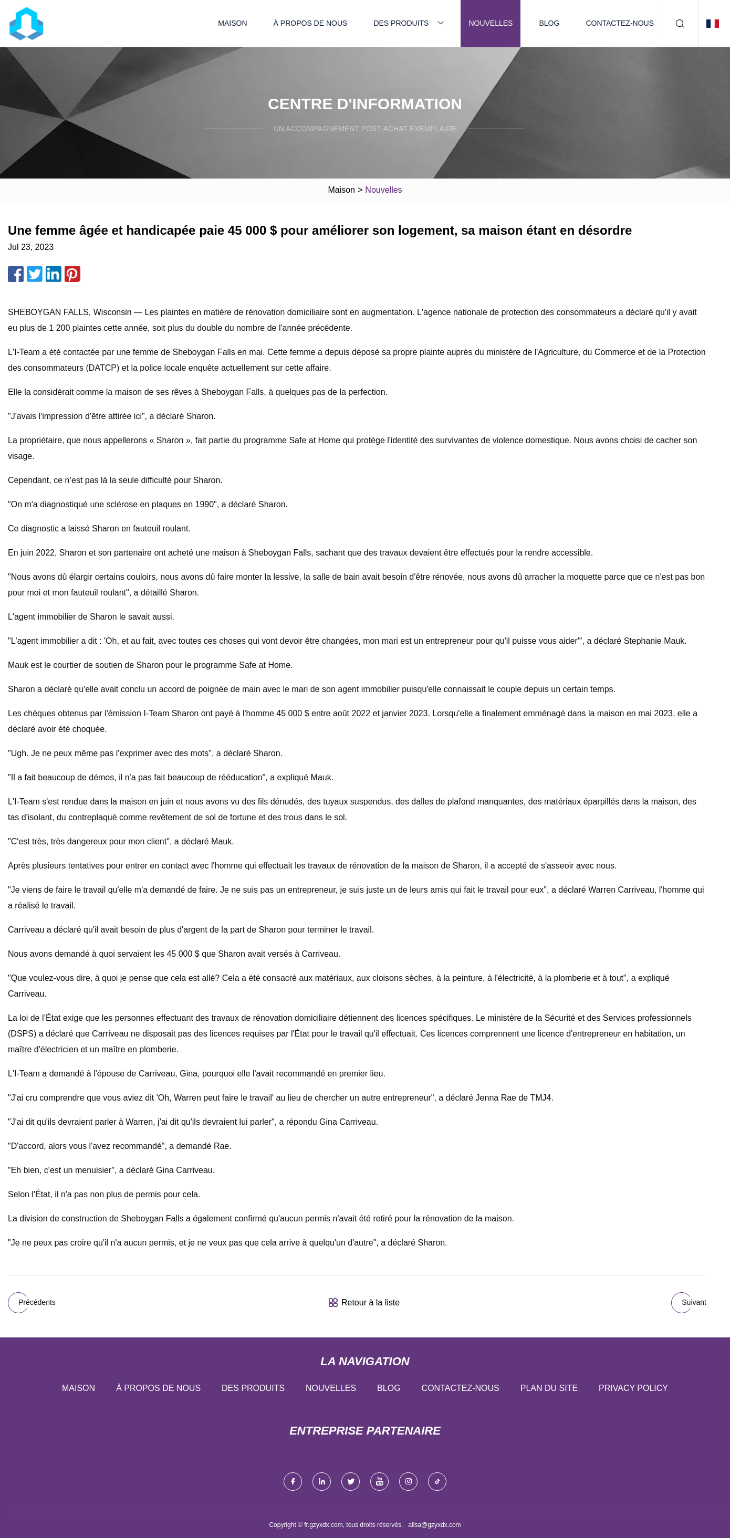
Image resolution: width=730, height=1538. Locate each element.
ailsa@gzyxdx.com (434, 1525)
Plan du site (549, 1388)
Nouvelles (490, 23)
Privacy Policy (633, 1388)
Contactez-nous (620, 23)
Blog (549, 23)
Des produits (401, 23)
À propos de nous (311, 23)
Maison (232, 23)
